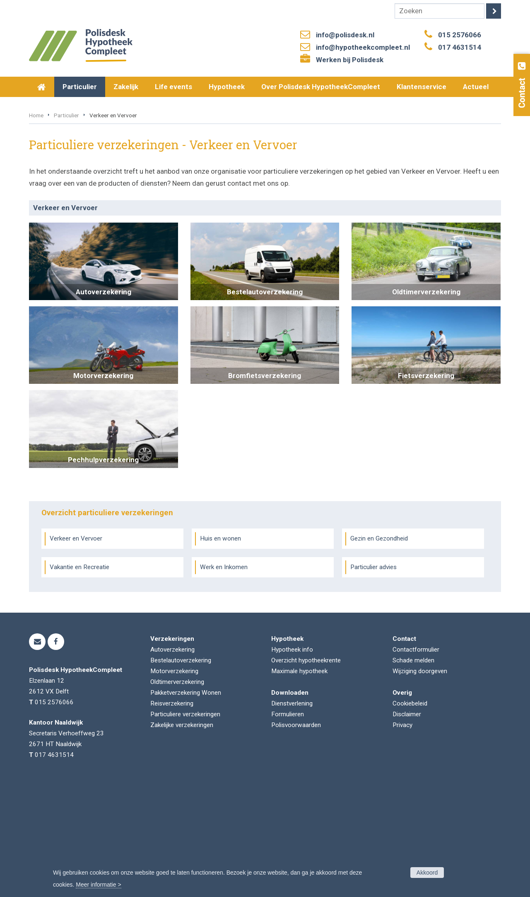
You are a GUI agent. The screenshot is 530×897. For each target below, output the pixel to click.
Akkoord (427, 872)
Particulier (66, 227)
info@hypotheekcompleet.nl (363, 47)
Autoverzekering (172, 761)
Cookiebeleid (410, 815)
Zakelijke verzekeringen (181, 837)
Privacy (402, 837)
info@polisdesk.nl (345, 35)
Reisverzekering (171, 815)
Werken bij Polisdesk (349, 60)
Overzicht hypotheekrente (306, 772)
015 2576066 (459, 35)
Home (36, 227)
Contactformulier (416, 761)
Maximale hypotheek (299, 783)
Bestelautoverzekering (180, 772)
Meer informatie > (98, 884)
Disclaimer (407, 826)
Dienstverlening (292, 815)
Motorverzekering (174, 783)
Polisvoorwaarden (296, 837)
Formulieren (287, 826)
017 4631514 (459, 47)
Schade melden (413, 772)
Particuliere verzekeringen (185, 826)
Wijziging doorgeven (420, 783)
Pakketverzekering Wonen (185, 804)
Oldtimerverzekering (177, 794)
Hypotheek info (292, 761)
